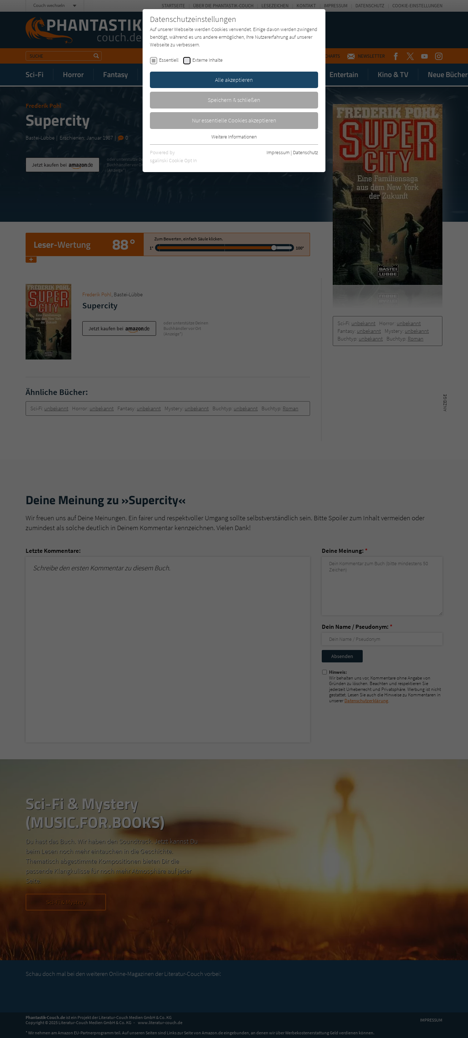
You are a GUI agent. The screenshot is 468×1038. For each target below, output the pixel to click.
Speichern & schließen (234, 99)
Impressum (278, 152)
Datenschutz (305, 152)
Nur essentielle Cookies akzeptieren (234, 120)
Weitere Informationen (234, 136)
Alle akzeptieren (234, 79)
